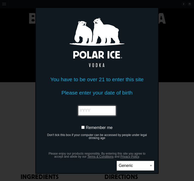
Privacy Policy (129, 156)
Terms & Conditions (100, 156)
